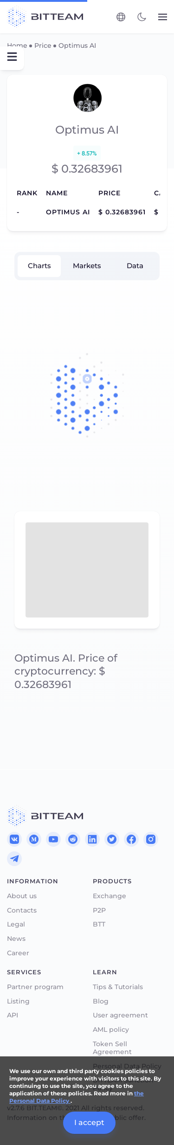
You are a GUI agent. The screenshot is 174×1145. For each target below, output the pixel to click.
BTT (99, 924)
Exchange (109, 896)
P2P (99, 910)
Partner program (35, 987)
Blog (101, 1001)
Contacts (22, 910)
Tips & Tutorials (118, 987)
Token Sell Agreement (112, 1048)
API (12, 1015)
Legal (16, 924)
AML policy (111, 1030)
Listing (18, 1001)
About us (22, 896)
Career (18, 953)
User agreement (120, 1015)
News (16, 939)
